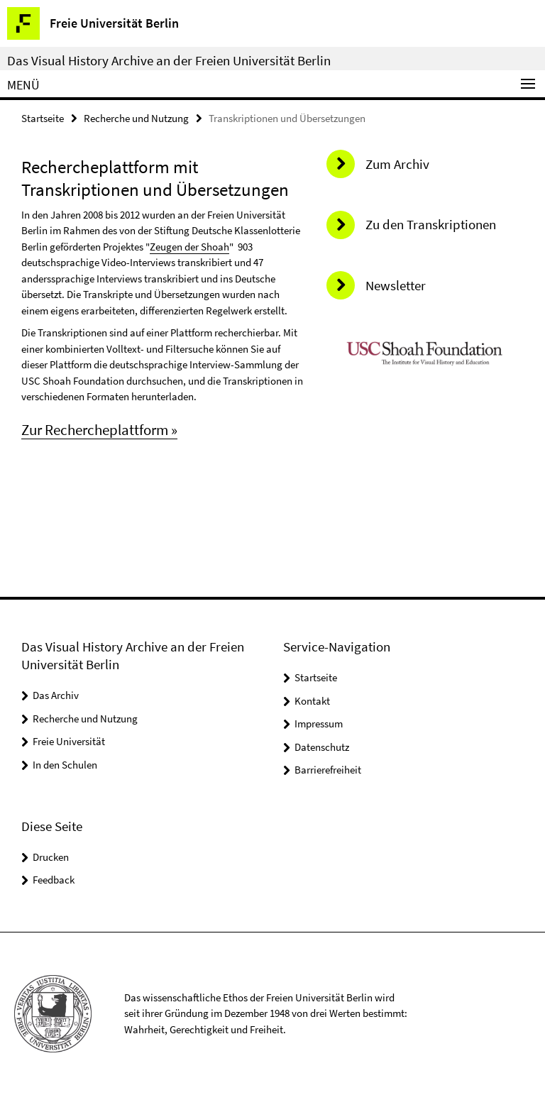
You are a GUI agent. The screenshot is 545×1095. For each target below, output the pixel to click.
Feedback (54, 879)
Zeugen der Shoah (189, 246)
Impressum (318, 723)
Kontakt (312, 701)
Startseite (42, 118)
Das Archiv (56, 695)
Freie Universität (69, 741)
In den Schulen (65, 764)
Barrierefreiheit (327, 769)
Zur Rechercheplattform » (99, 429)
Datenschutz (321, 747)
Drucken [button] (51, 857)
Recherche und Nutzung (136, 118)
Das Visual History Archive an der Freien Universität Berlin (169, 60)
